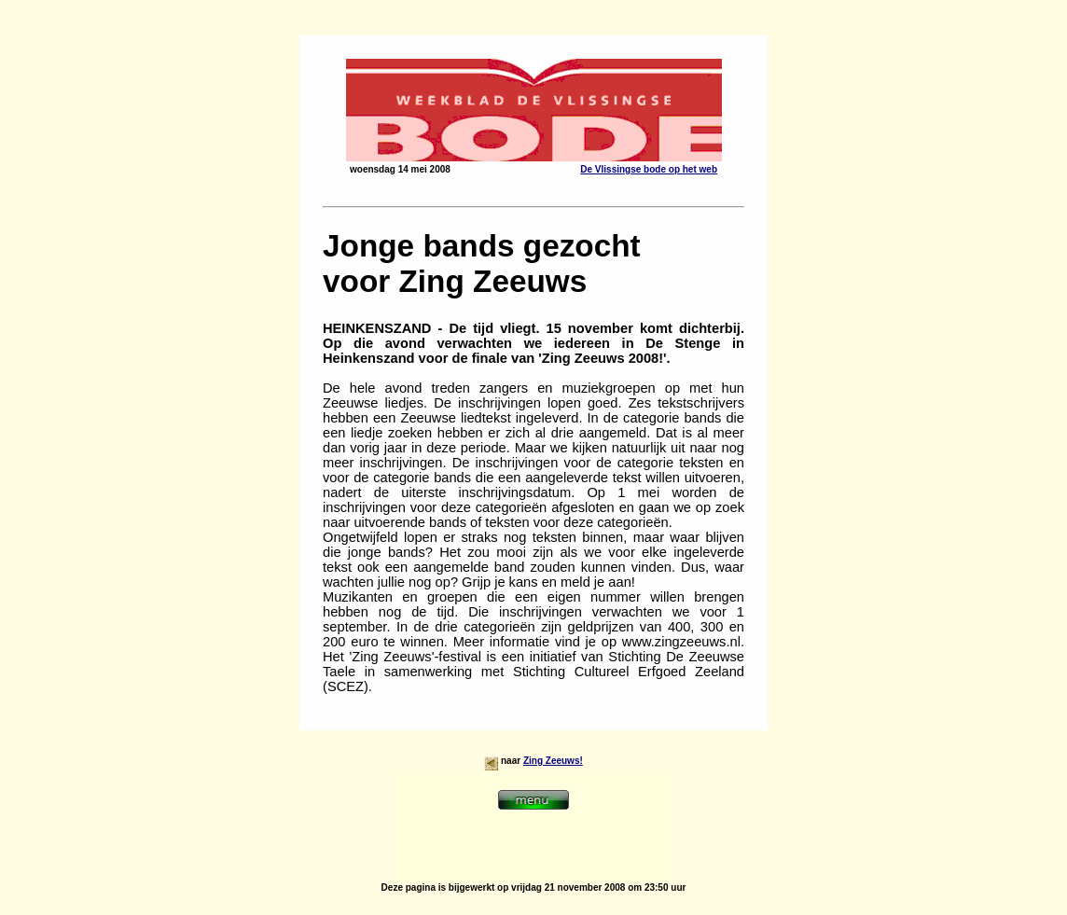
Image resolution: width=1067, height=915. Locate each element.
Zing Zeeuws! (553, 761)
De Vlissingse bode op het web (648, 169)
